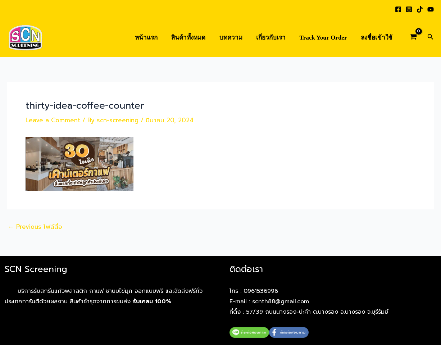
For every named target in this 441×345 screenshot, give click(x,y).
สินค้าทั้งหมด (195, 37)
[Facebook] (398, 9)
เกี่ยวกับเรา (275, 37)
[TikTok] (420, 9)
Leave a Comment (53, 120)
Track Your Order (325, 37)
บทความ (236, 37)
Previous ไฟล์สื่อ (35, 227)
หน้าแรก (155, 37)
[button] (430, 37)
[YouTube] (430, 9)
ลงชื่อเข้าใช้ (377, 37)
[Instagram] (409, 9)
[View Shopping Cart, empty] (413, 37)
